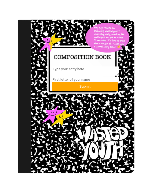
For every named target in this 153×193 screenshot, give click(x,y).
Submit (84, 86)
